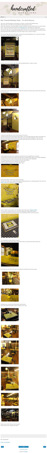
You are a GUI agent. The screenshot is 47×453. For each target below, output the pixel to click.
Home (23, 446)
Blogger (26, 451)
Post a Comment (5, 442)
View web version (23, 449)
